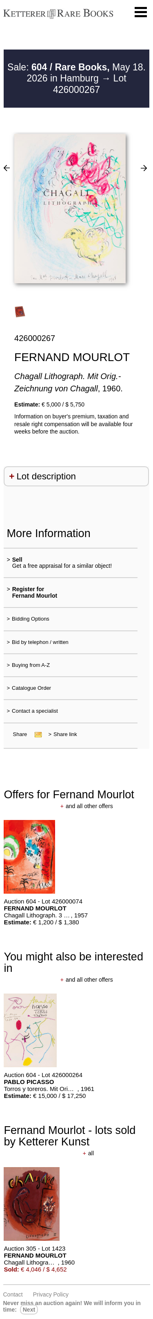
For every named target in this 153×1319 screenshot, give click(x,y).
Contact (13, 1294)
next (29, 1309)
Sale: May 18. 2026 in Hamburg (76, 73)
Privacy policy (51, 1294)
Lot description (46, 476)
